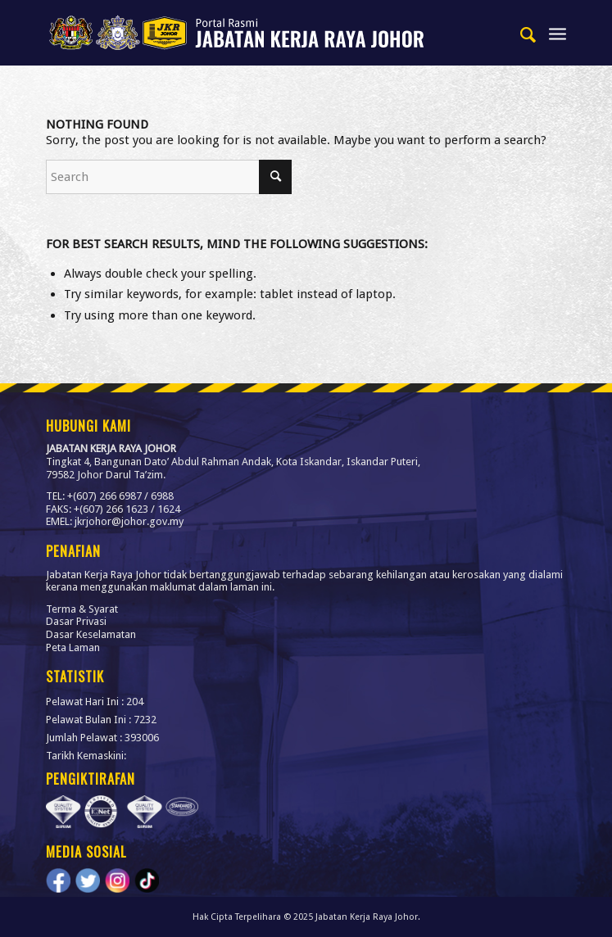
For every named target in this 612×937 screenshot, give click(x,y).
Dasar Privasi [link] (76, 621)
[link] (254, 33)
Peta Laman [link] (73, 647)
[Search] (169, 177)
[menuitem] (520, 33)
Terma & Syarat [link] (82, 609)
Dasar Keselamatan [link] (91, 634)
